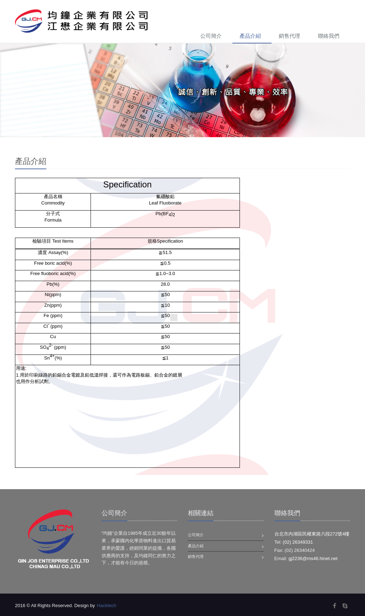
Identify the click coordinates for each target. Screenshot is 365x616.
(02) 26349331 (298, 542)
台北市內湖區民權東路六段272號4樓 (312, 534)
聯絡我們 (328, 36)
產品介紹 (250, 36)
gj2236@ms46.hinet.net (313, 558)
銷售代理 (289, 36)
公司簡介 (211, 36)
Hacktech (106, 605)
